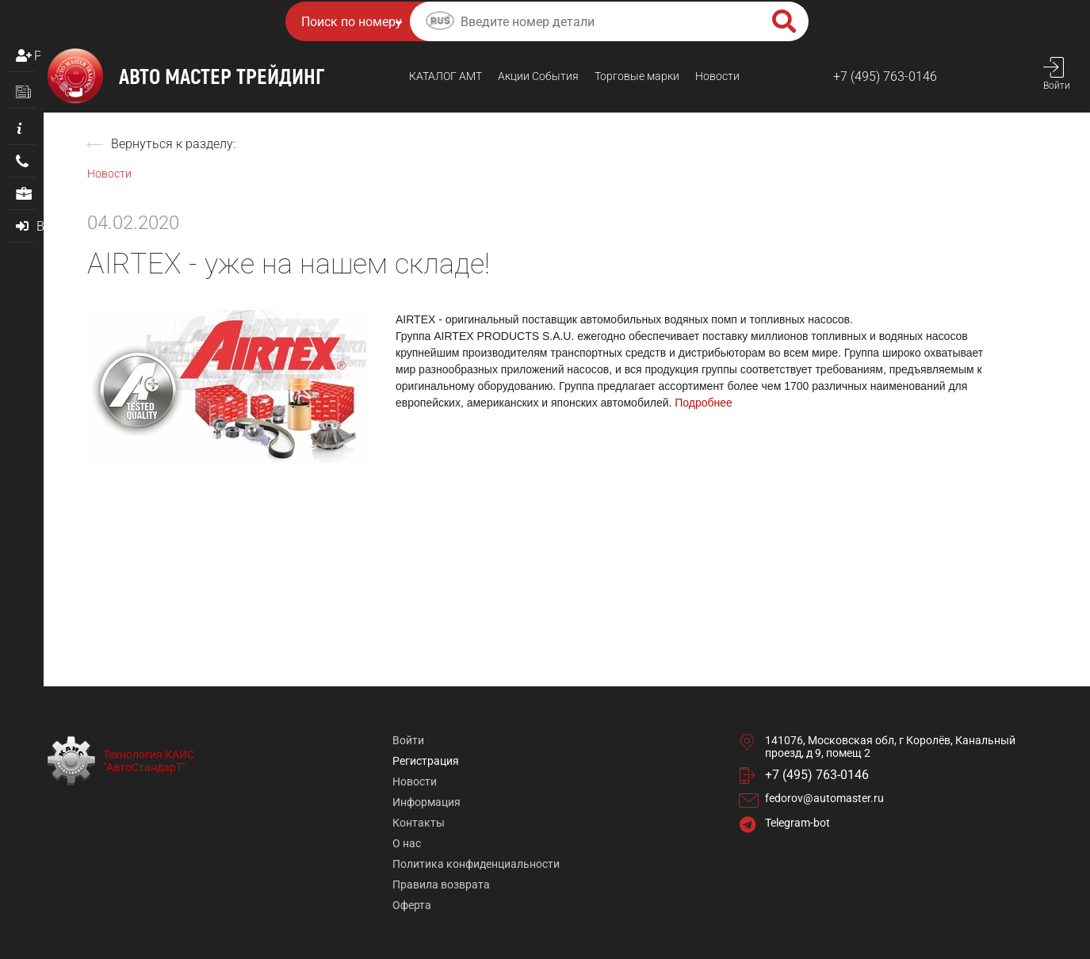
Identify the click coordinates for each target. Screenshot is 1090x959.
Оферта (411, 905)
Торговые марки (637, 76)
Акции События (538, 76)
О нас (406, 843)
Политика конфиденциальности (476, 864)
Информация (426, 802)
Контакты (418, 822)
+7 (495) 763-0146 (885, 76)
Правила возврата (441, 884)
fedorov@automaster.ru (824, 798)
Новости (717, 76)
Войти (408, 740)
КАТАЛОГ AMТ (445, 76)
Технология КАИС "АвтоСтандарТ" (148, 761)
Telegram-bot (797, 822)
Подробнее (703, 402)
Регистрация (37, 55)
